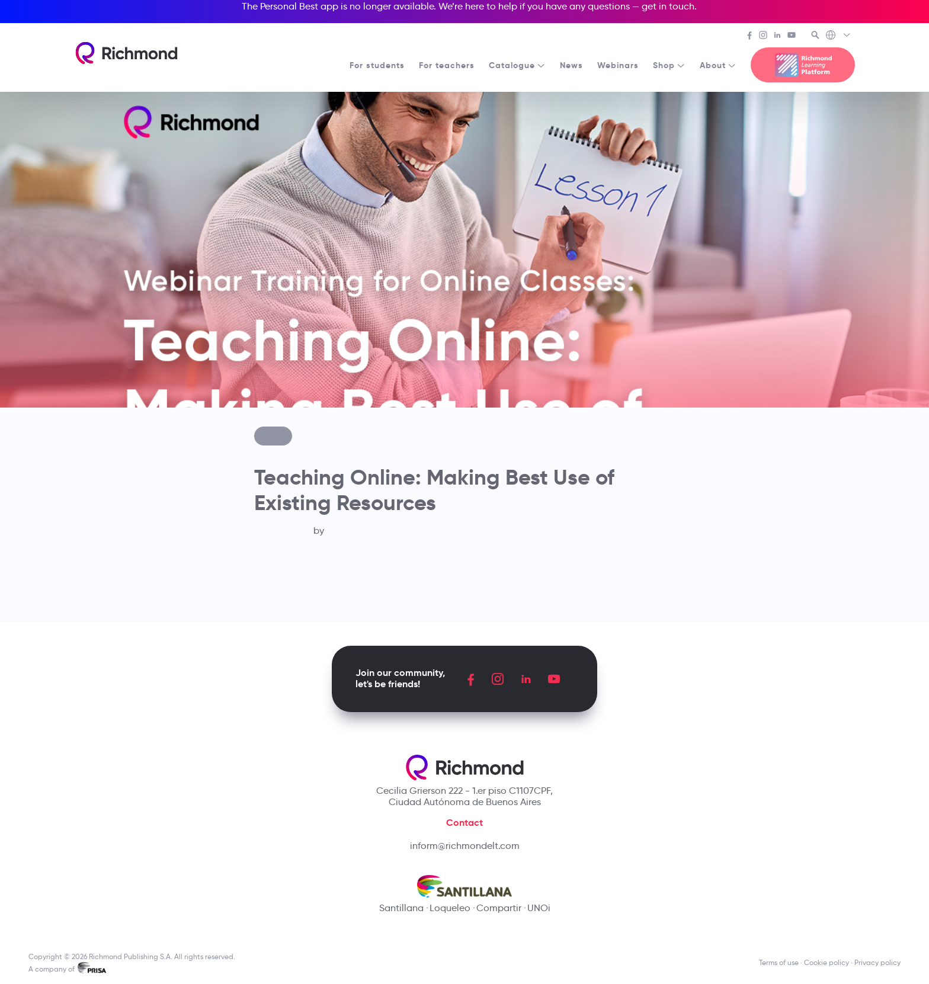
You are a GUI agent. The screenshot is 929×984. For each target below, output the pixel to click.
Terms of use (779, 962)
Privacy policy (877, 962)
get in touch (668, 6)
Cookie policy (826, 962)
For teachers (447, 65)
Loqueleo (450, 908)
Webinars (618, 65)
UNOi (538, 908)
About (718, 65)
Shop (669, 65)
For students (377, 65)
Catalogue (517, 65)
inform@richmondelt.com (465, 845)
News (571, 65)
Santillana (401, 908)
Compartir (498, 908)
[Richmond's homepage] (126, 53)
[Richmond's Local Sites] (838, 36)
